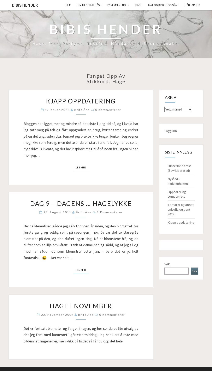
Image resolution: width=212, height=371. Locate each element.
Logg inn (170, 131)
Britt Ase (86, 314)
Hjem (68, 5)
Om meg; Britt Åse (89, 5)
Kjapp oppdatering (81, 101)
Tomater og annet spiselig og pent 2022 (181, 209)
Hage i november (81, 306)
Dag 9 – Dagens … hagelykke (81, 203)
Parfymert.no (116, 5)
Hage (138, 5)
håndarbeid (192, 5)
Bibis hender (25, 5)
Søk (167, 264)
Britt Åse (82, 110)
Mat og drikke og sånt (163, 5)
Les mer (82, 167)
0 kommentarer (108, 110)
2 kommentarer (110, 212)
